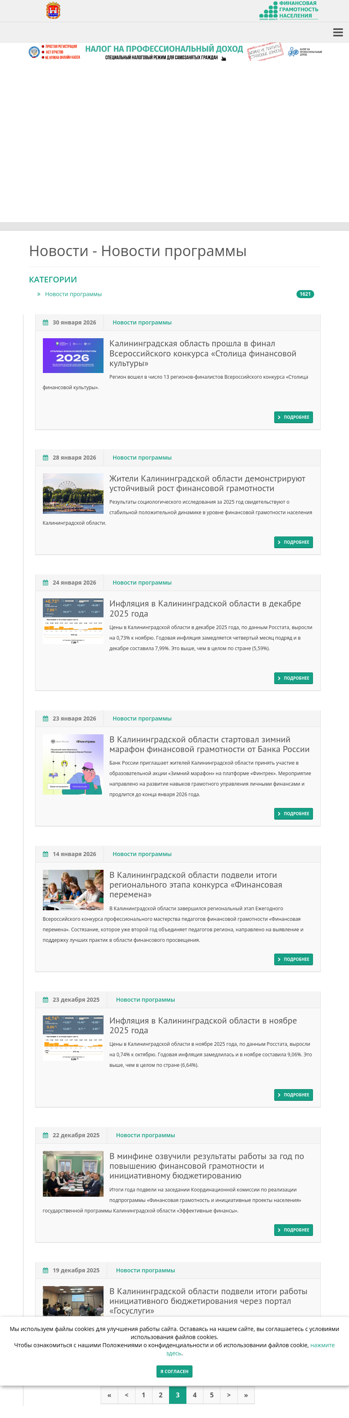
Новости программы (175, 294)
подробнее (293, 417)
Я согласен (174, 1371)
